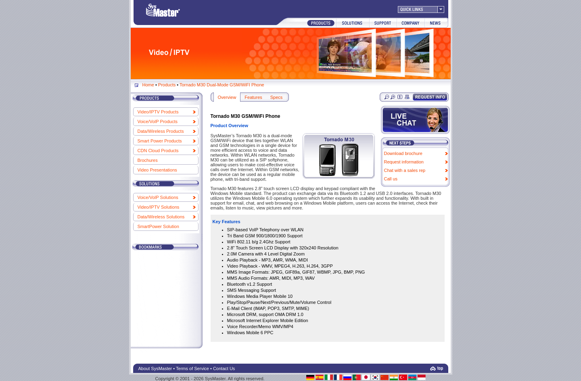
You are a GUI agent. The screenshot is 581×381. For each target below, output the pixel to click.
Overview (227, 97)
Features (253, 97)
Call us (391, 178)
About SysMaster (155, 368)
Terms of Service (192, 368)
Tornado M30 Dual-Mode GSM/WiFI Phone (222, 84)
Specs (276, 97)
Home (148, 84)
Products (167, 84)
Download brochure (403, 153)
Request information (404, 161)
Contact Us (224, 368)
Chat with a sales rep (405, 170)
